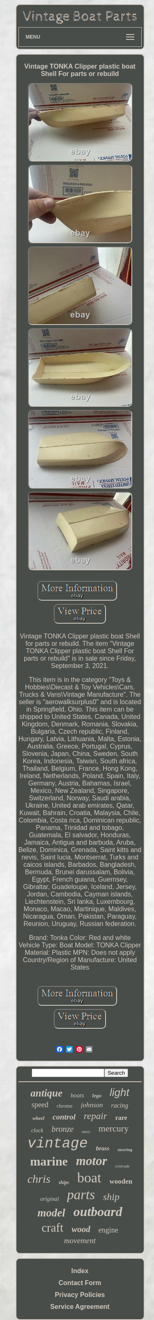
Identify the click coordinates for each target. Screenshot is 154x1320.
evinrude (122, 1166)
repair (95, 1116)
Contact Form (80, 1282)
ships (64, 1182)
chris (39, 1179)
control (64, 1117)
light (119, 1092)
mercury (114, 1128)
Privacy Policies (80, 1294)
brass (103, 1148)
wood (80, 1229)
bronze (62, 1128)
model (51, 1213)
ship (111, 1196)
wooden (121, 1181)
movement (80, 1240)
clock (37, 1130)
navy (86, 1131)
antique (46, 1093)
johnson (92, 1105)
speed (40, 1105)
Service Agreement (79, 1306)
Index (80, 1270)
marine (49, 1161)
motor (91, 1161)
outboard (98, 1211)
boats (77, 1095)
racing (120, 1105)
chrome (65, 1106)
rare (121, 1117)
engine (108, 1230)
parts (81, 1194)
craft (52, 1227)
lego (96, 1095)
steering (124, 1149)
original (49, 1199)
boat (89, 1177)
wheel (38, 1118)
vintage (58, 1144)
